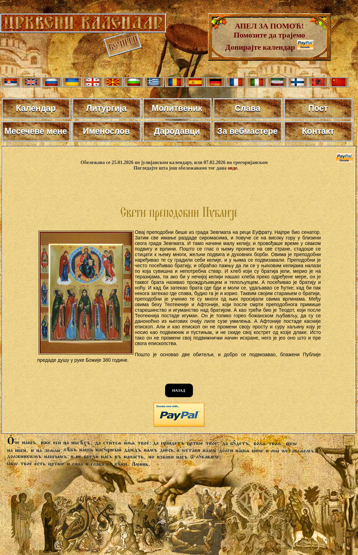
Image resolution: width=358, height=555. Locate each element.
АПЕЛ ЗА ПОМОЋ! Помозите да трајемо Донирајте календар (265, 36)
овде (232, 168)
